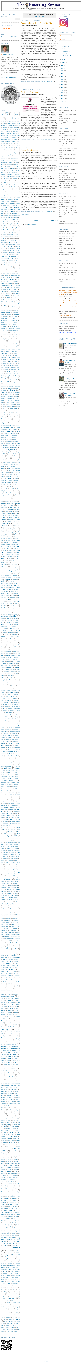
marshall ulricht (9, 719)
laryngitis (3, 680)
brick (17, 234)
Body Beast (11, 223)
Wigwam (18, 1309)
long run (5, 704)
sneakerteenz (15, 1112)
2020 (62, 68)
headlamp (15, 579)
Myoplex (16, 784)
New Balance (11, 803)
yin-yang (6, 1327)
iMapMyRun (4, 626)
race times (13, 953)
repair (16, 986)
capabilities (3, 269)
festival (7, 472)
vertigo (8, 1275)
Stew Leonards (7, 1148)
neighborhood (5, 801)
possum (5, 908)
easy (12, 412)
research (3, 990)
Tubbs (4, 1259)
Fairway (3, 458)
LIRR (7, 696)
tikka (6, 1220)
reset (2, 992)
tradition (3, 1233)
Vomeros (3, 1289)
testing (6, 1208)
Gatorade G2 (4, 525)
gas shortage (15, 523)
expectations (13, 447)
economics (3, 414)
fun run (16, 511)
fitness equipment (13, 480)
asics (12, 168)
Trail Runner (12, 1237)
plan (14, 891)
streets (9, 1159)
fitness (16, 478)
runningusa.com (4, 1054)
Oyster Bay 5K (14, 858)
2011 (7, 115)
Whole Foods (4, 1309)
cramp (13, 349)
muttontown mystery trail (8, 780)
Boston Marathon (7, 230)
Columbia (15, 312)
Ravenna (9, 961)
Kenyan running (10, 665)
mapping (16, 712)
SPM (11, 1132)
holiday (3, 606)
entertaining (3, 437)
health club (12, 581)
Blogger (7, 219)
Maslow (5, 721)
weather (10, 1298)
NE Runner (15, 797)
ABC (8, 123)
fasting (2, 466)
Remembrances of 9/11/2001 (9, 37)
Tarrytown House (7, 1194)
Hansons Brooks (7, 573)
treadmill (16, 1247)
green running (10, 552)
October (16, 840)
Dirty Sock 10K (12, 380)
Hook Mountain (16, 610)
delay (2, 367)
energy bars (6, 433)
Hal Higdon (4, 564)
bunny (12, 254)
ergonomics (15, 441)
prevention (15, 922)
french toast (10, 503)
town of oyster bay (14, 1229)
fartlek (8, 462)
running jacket (8, 1040)
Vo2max (3, 1287)
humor (2, 618)
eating (16, 412)
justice (8, 661)
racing (14, 955)
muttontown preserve (5, 782)
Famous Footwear (12, 460)
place (9, 891)
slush (10, 1109)
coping (8, 338)
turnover (8, 1261)
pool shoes (17, 903)
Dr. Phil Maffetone (9, 402)
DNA (11, 394)
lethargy (13, 686)
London (2, 700)
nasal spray (15, 786)
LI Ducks (11, 688)
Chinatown (9, 287)
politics (2, 903)
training (5, 1245)
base (11, 197)
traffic (7, 1233)
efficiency (3, 417)
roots (17, 1010)
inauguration (3, 630)
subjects (9, 1167)
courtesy (16, 345)
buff (4, 254)
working (10, 1319)
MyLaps (9, 784)
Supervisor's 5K (13, 1179)
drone (18, 404)
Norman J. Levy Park (15, 823)
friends (10, 505)
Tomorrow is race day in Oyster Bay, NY (36, 23)
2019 (62, 71)
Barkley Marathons (13, 195)
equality (2, 441)
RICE (11, 1004)
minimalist (3, 753)
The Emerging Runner (9, 54)
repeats (2, 988)
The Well (16, 1216)
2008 (62, 101)
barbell (16, 191)
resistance (8, 992)
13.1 (13, 113)
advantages (6, 137)
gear (15, 525)
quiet (17, 947)
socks (9, 1120)
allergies (12, 145)
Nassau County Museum (6, 788)
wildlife (4, 1311)
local (9, 698)
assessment (17, 174)
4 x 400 (7, 119)
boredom (3, 228)
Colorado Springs (5, 312)
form (9, 499)
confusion (17, 328)
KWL (2, 675)
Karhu (4, 663)
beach (12, 201)
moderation (5, 762)
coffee (18, 304)
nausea (18, 790)
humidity (13, 616)
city (10, 293)
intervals (14, 642)
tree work (15, 1250)
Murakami (11, 776)
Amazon (3, 152)
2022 (62, 49)
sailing (16, 1058)
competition (4, 322)
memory (7, 739)
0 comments (49, 81)
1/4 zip (2, 113)
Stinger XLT (4, 1153)
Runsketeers (13, 1054)
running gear (4, 1036)
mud (17, 774)
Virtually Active (10, 1281)
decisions (11, 365)
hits (15, 601)
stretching (16, 1161)
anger (2, 156)
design (8, 371)
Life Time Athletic (12, 692)
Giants (16, 530)
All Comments (64, 39)
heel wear (12, 587)
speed (5, 1126)
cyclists (4, 359)
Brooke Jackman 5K (30, 83)
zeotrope (14, 1329)
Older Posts (54, 220)
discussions (17, 386)
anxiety (11, 162)
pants (6, 864)
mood (16, 764)
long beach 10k (8, 702)
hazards (9, 577)
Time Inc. (17, 1220)
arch (2, 166)
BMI (17, 221)
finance (2, 476)
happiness (15, 573)
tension (4, 1206)
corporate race (13, 341)
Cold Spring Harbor (13, 306)
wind (8, 1313)
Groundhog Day (10, 556)
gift (2, 532)
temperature (13, 1202)
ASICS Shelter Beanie (13, 172)
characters (9, 283)
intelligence (10, 638)
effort (10, 417)
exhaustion (5, 447)
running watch (7, 1052)
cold (4, 306)
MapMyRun (9, 712)
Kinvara (9, 667)
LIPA (2, 696)
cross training (5, 353)
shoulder (16, 1091)
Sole (8, 1122)
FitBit (10, 478)
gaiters (2, 515)
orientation (17, 850)
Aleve (6, 145)
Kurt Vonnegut (10, 673)
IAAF (16, 620)
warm (17, 1291)
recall (18, 965)
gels (11, 528)
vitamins (12, 1285)
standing (5, 1142)
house (9, 614)
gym (9, 562)
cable (17, 258)
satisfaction (9, 1062)
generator (3, 530)
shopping (10, 1091)
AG (19, 141)
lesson (2, 686)
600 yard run (10, 121)
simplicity (3, 1097)
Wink (2, 1315)
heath (2, 587)
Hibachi (8, 593)
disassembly (7, 384)
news (16, 813)
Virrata (2, 1279)
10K (7, 113)
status (4, 1146)
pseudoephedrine (15, 934)
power (18, 914)
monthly (10, 764)
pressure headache (5, 922)
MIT (2, 756)
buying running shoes (5, 258)
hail (17, 562)
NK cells (18, 819)
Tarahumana (4, 1192)
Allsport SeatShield (9, 147)
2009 (62, 98)
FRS (4, 509)
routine (16, 1012)
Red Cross (8, 973)
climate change (16, 297)
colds (16, 308)
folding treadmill (8, 493)
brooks (10, 242)
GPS (18, 546)
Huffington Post (4, 616)
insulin (4, 638)
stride (2, 1163)
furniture (3, 513)
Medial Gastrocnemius (15, 731)
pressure (16, 920)
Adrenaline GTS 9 (16, 135)
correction (3, 343)
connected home (14, 330)
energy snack (4, 435)
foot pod (17, 495)
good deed (3, 544)
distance (12, 390)
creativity (7, 351)
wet (11, 1307)
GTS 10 (16, 558)
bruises (18, 252)
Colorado (16, 310)
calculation (3, 262)
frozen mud (17, 507)
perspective (3, 885)
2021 (2, 117)
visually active (4, 1285)
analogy (9, 154)
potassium (6, 912)
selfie (18, 1079)
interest (4, 641)
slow (17, 1107)
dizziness (17, 392)
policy (16, 901)
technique (14, 1198)
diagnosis (16, 373)
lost (2, 706)
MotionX (17, 766)
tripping (8, 1255)
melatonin (10, 737)
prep (2, 920)
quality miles (10, 947)
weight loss (6, 1304)
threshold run (15, 1218)
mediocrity (3, 735)
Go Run (16, 538)
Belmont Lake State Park (7, 203)
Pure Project (17, 942)
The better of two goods (30, 92)
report (16, 988)
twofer (2, 1263)
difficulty (3, 378)
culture (10, 355)
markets (2, 719)
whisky (16, 1307)
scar (17, 1064)
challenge (5, 281)
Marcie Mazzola (5, 717)
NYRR (15, 836)
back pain (15, 184)
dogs (16, 396)
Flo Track (14, 484)
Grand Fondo (17, 548)
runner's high (14, 1018)
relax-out (18, 979)
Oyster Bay (5, 858)
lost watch (7, 706)
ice (2, 622)
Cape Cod (10, 269)
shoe (17, 1087)
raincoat (11, 959)
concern (14, 324)
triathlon (18, 1252)
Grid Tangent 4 (16, 554)
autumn (18, 180)
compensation (4, 320)
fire (14, 476)
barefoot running (5, 193)
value (12, 1271)
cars (2, 275)
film (17, 474)
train (19, 1243)
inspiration (3, 636)
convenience (5, 336)
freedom (7, 501)
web (12, 1300)
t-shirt (13, 1188)
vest (13, 1275)
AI (7, 143)
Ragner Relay (4, 957)
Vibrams (18, 1275)
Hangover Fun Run (14, 571)
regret (11, 977)
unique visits (15, 1267)
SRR (19, 1138)
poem (2, 901)
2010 (2, 115)
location (15, 698)
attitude (15, 178)
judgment (3, 659)
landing (11, 677)
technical (7, 1198)
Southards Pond (16, 1124)
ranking (2, 961)
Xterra (7, 1325)
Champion (15, 281)
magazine (5, 710)
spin (17, 1128)
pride (2, 924)
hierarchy (16, 593)
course (2, 345)
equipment (8, 441)
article (9, 166)
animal (9, 156)
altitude (11, 149)
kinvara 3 (17, 667)
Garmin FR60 (5, 523)
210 (6, 117)
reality (8, 965)
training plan (16, 1245)
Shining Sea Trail (10, 1087)
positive (18, 905)
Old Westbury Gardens (12, 844)
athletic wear (11, 176)
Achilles (12, 129)
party (6, 869)
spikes (13, 1128)
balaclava (16, 189)
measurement (4, 731)
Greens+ (8, 554)
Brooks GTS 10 (8, 246)
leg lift (4, 684)
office (2, 842)
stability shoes (11, 1140)
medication (6, 733)
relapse (12, 979)
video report (15, 1277)
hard (2, 575)
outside (18, 854)
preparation (8, 920)
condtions (3, 328)
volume (9, 1287)
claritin (18, 295)
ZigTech (7, 1331)
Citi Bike (5, 293)
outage (18, 852)
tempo (2, 1204)
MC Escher (15, 729)
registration (5, 977)
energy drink (14, 433)
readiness (8, 963)
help (10, 589)
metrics (3, 743)
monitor (16, 762)
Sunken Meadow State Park (13, 1173)
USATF (18, 1269)
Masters (10, 727)
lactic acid (3, 677)
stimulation (14, 1151)
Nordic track (5, 823)
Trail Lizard (15, 1235)
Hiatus (2, 593)
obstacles (10, 838)
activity (8, 131)
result (4, 1000)
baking (2, 189)
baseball (10, 199)
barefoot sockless (16, 193)
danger (4, 361)
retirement (16, 1000)
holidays (14, 606)
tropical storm (12, 1257)
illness (2, 624)
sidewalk (10, 1093)
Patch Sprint (12, 869)
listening (3, 698)
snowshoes (3, 1116)
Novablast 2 (3, 827)
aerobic (2, 141)
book (16, 225)
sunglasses (3, 1173)
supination (3, 1181)
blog (2, 219)
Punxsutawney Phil (7, 940)
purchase (3, 942)
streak (13, 1157)
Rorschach (3, 1012)
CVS (13, 357)
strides (4, 1165)
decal (18, 363)
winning (7, 1315)
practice (16, 916)
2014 (62, 84)
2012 (12, 115)
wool (19, 1317)
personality (15, 883)
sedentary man (10, 1075)
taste (2, 1196)
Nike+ (12, 817)
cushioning (3, 357)
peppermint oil (16, 875)
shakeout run (6, 1083)
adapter (2, 133)
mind (4, 749)
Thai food (17, 1208)
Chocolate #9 (6, 289)
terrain (9, 1206)
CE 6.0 (8, 277)
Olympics (3, 846)
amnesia (8, 152)
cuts (9, 357)
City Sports (6, 295)
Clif (3, 297)
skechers (3, 1101)
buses (17, 254)
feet (13, 470)
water (8, 1294)
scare (2, 1066)
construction (3, 334)
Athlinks (18, 176)
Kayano (3, 665)
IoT (7, 647)
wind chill (15, 1313)
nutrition (18, 827)
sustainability (17, 1183)
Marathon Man (14, 714)
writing (18, 1321)
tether (12, 1208)
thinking (8, 1218)
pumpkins (17, 938)
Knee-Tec (13, 671)
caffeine (11, 260)
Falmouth (15, 458)
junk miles (15, 659)
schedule (13, 1068)
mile (17, 745)
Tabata (18, 1188)
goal (2, 540)
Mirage (10, 753)
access (18, 125)
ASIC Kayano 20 (5, 168)
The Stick (9, 1216)
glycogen (3, 538)
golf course (15, 542)
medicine (14, 733)
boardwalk (3, 223)
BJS (2, 215)
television (3, 1202)
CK (13, 295)
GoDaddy (6, 542)
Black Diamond (8, 215)
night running (10, 815)
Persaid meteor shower (12, 881)
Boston (18, 228)
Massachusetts (14, 721)
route (9, 1012)
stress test (8, 1161)
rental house (10, 986)
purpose (5, 945)
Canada (16, 267)
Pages (2, 862)
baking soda (9, 189)
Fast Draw (5, 464)
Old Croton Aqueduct (10, 842)
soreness (7, 1124)
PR (4, 916)
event (13, 443)
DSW (13, 406)
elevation (14, 421)
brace (8, 232)
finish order (8, 476)
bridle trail (16, 236)
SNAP (2, 1112)
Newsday (3, 815)
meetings (3, 737)
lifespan (2, 694)
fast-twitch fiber (14, 464)
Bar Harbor (9, 191)
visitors (8, 1283)
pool (11, 903)
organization (10, 850)
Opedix (3, 848)
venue (10, 1273)
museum (3, 778)
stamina (18, 1140)
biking (8, 213)
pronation (11, 932)
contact (10, 334)
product (12, 926)
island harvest (13, 649)
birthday (14, 213)
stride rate (17, 1163)
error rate (8, 443)
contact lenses (17, 334)
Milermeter (10, 747)
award (10, 182)
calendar (5, 265)
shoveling (3, 1093)
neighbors (17, 801)
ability (13, 123)
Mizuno (12, 758)
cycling (18, 357)
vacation (5, 1271)
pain (7, 862)
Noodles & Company (15, 821)
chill (4, 287)
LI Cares (5, 688)
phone (9, 887)
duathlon (18, 406)
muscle (16, 776)
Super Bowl (3, 1177)
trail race (3, 1237)
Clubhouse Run (4, 301)
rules (8, 1016)
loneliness (8, 700)
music (9, 778)
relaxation (4, 981)
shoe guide (4, 1089)
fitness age (3, 480)
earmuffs (3, 410)
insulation (17, 636)
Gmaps (10, 538)
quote (2, 949)
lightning (16, 694)
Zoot (16, 1331)
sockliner (3, 1120)
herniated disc (4, 591)
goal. (13, 540)
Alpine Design (4, 149)
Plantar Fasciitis (14, 895)
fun (11, 511)
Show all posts (39, 16)
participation (15, 866)
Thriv (2, 1220)
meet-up (16, 735)
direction (17, 378)
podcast (16, 899)
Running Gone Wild (6, 1038)
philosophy (3, 887)
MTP (13, 774)
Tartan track (15, 1194)
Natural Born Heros (5, 790)
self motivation (12, 1077)
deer (17, 365)
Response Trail (5, 996)
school (2, 1070)
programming (4, 930)
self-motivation (10, 1079)
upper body (11, 1269)
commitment (17, 314)
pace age (11, 860)
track (8, 1231)
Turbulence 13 (10, 1259)
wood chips (8, 1317)
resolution (9, 994)
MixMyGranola (4, 758)
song (14, 1122)
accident (5, 127)
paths (18, 869)
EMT (8, 429)
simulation (9, 1097)
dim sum (11, 378)
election (15, 419)
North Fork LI (6, 825)
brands (18, 232)
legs (9, 684)
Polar (7, 901)
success (9, 1169)
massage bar (9, 725)
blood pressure (10, 221)
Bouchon (16, 230)
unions (7, 1267)
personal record (5, 883)
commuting (14, 316)
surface (4, 1183)
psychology (6, 936)
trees (2, 1252)
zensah (8, 1329)
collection (3, 310)
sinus (4, 1099)
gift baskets (7, 532)
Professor (6, 928)
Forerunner (3, 499)
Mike (13, 745)
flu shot (12, 488)
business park (13, 256)
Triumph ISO (16, 1255)
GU (2, 560)
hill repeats (12, 597)
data (16, 361)
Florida (10, 486)
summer (9, 1171)
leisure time (15, 684)
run (12, 1016)
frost (11, 507)
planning (9, 893)
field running (10, 474)
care (4, 273)
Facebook (15, 454)
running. (16, 1052)
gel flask (5, 528)
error (2, 443)
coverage (3, 347)
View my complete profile (8, 77)
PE (3, 875)
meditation (10, 735)
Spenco (2, 1128)
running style (4, 1048)
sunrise (4, 1175)
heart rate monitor (8, 585)
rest (12, 996)
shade (18, 1081)
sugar (2, 1171)
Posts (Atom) (32, 224)
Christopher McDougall (14, 291)
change (2, 283)
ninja (4, 819)
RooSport (10, 1010)
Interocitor (17, 641)
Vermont (3, 1275)
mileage (3, 747)
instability (11, 636)
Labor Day (10, 675)
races (8, 955)
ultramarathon (11, 1265)
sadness (3, 1058)
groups (10, 558)
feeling (4, 470)
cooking (13, 336)
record (16, 967)
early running (13, 408)
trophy (5, 1257)
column (2, 314)
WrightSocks (12, 1321)
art (5, 166)
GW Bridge (3, 562)
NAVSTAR (12, 793)
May (63, 59)
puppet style (15, 940)
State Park (7, 1144)
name (8, 786)
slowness (3, 1109)
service (13, 1081)
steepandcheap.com (11, 1146)
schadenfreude (4, 1068)
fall (8, 458)
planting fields (13, 897)
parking (8, 866)
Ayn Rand (16, 182)
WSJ (4, 1323)
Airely (12, 143)
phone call (15, 887)
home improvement (14, 608)
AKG (17, 143)
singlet (18, 1097)
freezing (3, 503)
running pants (11, 1042)
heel (6, 587)
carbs (18, 271)
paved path (14, 873)
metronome (11, 743)
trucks (18, 1257)
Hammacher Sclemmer (6, 569)
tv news (15, 1261)
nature (13, 790)
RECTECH (13, 971)
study (2, 1167)
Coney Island (11, 328)
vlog (17, 1285)
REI (7, 979)
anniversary (4, 158)
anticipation (14, 160)
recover (2, 969)
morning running (6, 766)
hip (13, 599)
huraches (8, 618)
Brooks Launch (11, 248)
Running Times (16, 1050)
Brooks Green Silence (14, 244)
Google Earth (15, 544)
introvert (3, 645)
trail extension (6, 1235)
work (4, 1319)
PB (19, 873)
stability (4, 1140)
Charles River (4, 285)
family (3, 460)
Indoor (4, 632)
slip (2, 1107)
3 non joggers (11, 117)
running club (10, 1031)
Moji (11, 762)
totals (18, 1227)
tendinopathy (10, 1204)
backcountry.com (4, 186)
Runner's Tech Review (7, 1021)
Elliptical (4, 423)
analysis (16, 154)
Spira (6, 1130)
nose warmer (15, 825)
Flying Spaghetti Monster (7, 490)
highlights (3, 595)
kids (17, 665)
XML (2, 1325)
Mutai (16, 778)
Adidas (15, 133)
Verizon (16, 1273)
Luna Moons (9, 708)
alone (17, 147)
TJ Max (18, 1224)
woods (14, 1317)
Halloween (3, 566)
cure (16, 355)
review (18, 1002)
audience (12, 180)
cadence (3, 260)
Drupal (8, 406)
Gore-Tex (3, 546)
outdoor (5, 854)
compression (4, 324)
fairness (16, 456)
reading (16, 963)
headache (7, 579)
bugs (8, 254)
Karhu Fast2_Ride (13, 663)
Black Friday (17, 215)
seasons (16, 1072)
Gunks (12, 560)
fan (19, 460)
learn (19, 682)
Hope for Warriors (7, 612)
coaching (17, 301)
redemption (3, 975)
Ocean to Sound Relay (6, 840)
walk (19, 1289)
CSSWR (3, 355)
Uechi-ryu (9, 1263)
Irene (7, 649)
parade (11, 864)
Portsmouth (11, 905)
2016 (62, 79)
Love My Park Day (15, 706)
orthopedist (5, 852)
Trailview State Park (9, 1243)
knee (18, 669)
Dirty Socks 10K (5, 382)
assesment (10, 174)
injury (18, 632)
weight (8, 1302)
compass (14, 318)
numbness (11, 827)
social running (13, 1118)
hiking (13, 595)
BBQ (8, 201)
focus (16, 490)
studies (16, 1165)
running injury (16, 1038)
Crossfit (15, 353)
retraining (3, 1002)
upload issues (4, 1269)
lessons (7, 686)
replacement (10, 988)
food (16, 493)
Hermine (16, 589)
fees (9, 470)
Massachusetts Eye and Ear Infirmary (9, 723)
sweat (4, 1186)
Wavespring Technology (14, 1296)
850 (15, 121)
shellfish (7, 1085)
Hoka (16, 604)
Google (9, 544)
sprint (14, 1138)
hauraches (3, 577)
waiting (13, 1289)
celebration (15, 277)
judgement (16, 657)
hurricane (15, 618)
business (3, 256)
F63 (4, 454)
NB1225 (4, 797)
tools (10, 1227)
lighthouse (9, 694)
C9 (13, 258)
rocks (17, 1008)
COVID (9, 347)
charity (16, 283)
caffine (16, 260)
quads (16, 945)
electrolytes (4, 421)
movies (18, 770)
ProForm (15, 928)
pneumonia (3, 899)
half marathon (13, 564)
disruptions (3, 390)
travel (6, 1248)
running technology (15, 1048)
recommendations (7, 967)
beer (17, 201)
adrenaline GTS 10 (5, 135)
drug (4, 406)
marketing (16, 717)
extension (14, 452)
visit (4, 1283)
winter (12, 1315)
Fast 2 (18, 462)
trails (18, 1241)
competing (14, 320)
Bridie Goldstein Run (6, 236)
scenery (9, 1066)
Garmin (3, 517)
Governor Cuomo (11, 546)
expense (2, 449)
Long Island (17, 702)
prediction (8, 918)
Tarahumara (12, 1192)
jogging (9, 657)
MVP (13, 782)
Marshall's (17, 719)
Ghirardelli (10, 530)
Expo (8, 452)
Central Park (10, 279)
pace (2, 860)
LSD (3, 708)
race (7, 949)
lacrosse (16, 675)
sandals (2, 1060)
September (65, 51)
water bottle (15, 1294)
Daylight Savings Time (6, 363)
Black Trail (5, 217)
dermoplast (13, 369)
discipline (15, 384)
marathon (3, 714)
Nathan (16, 788)
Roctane (3, 1010)
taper (15, 1190)
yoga (17, 1327)
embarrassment (15, 423)
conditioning (4, 326)
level (19, 686)
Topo (14, 1227)
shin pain (13, 1085)
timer (2, 1224)
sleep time (8, 1105)
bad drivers (14, 186)
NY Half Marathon (12, 829)
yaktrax (13, 1325)
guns (17, 560)
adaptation (15, 131)
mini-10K (18, 749)
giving (4, 534)
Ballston (3, 191)
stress (2, 1161)
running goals (15, 1036)
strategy (7, 1157)
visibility (18, 1281)
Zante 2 (3, 1329)
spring (9, 1138)
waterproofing (4, 1296)
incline (10, 630)
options (3, 850)
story (8, 1155)
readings (3, 965)
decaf (14, 363)
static (18, 1144)
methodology (15, 741)
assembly (3, 174)
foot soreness (7, 497)
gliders (16, 534)
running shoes (11, 1044)
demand (7, 367)
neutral (4, 803)
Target (18, 1192)
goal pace (8, 540)
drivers (13, 404)
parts (2, 869)
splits (5, 1132)
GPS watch (7, 548)
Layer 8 (2, 682)
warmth (3, 1294)
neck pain (3, 799)
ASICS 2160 (10, 170)
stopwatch (12, 1153)
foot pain (10, 495)
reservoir (16, 990)
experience (11, 450)
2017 (62, 76)
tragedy (14, 1233)
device (2, 373)
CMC (11, 301)
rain (4, 959)
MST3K (3, 774)
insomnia (14, 634)
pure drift (9, 942)
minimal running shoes (10, 751)
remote (4, 986)
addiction (9, 133)
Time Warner (15, 1222)
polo (7, 903)
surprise (10, 1183)
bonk (12, 225)
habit (13, 562)
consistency (14, 332)
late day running (11, 680)
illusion (9, 624)
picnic (2, 889)
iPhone (16, 647)
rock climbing (10, 1008)
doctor (16, 394)
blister (10, 217)
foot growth (3, 495)
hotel (4, 614)
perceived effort (7, 877)
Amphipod (15, 152)
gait (17, 513)
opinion (16, 848)
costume (10, 343)
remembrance (16, 984)
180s (17, 113)
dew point (8, 373)
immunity (14, 626)
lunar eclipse (17, 708)
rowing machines (13, 1014)
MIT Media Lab (12, 756)
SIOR (10, 1099)
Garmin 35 (3, 519)
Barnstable (3, 197)
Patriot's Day (12, 871)
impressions (4, 628)
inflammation (11, 632)
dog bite (3, 396)
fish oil (18, 476)
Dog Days (10, 396)
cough (16, 343)
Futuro (8, 513)
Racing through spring (29, 150)
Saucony (17, 1062)
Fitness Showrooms (6, 482)
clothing (15, 299)
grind (4, 556)
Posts (62, 35)
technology (4, 1200)
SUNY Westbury (13, 1175)
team (6, 1196)
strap (12, 1155)
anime (16, 156)
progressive (4, 932)
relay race (11, 981)
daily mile (11, 359)
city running (16, 293)
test (2, 1208)
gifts (13, 532)
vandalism (17, 1271)
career (8, 273)
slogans (12, 1107)
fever (12, 472)
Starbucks (12, 1142)
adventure (14, 137)
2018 (62, 73)
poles (12, 901)
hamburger (14, 566)
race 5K (14, 949)
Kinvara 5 (6, 669)
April (64, 62)
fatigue (3, 468)
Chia (11, 285)
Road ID (3, 1008)
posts (18, 910)
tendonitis (17, 1204)
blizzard (16, 217)
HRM (15, 614)
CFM (18, 279)
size (17, 1099)
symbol (2, 1188)
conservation (3, 332)
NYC (18, 832)
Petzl (16, 885)
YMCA (12, 1327)
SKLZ (8, 1101)
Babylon (3, 184)
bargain (4, 195)
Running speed (14, 1046)
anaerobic (3, 154)
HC (14, 577)
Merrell (8, 741)
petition (11, 885)
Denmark (13, 367)
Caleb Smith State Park (14, 262)
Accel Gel (12, 125)
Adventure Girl (5, 139)
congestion (5, 330)
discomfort (3, 386)
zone (12, 1331)
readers (2, 963)
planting (3, 897)
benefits (18, 203)
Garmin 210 (13, 517)
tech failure (12, 1196)
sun (16, 1171)
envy (10, 439)
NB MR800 (9, 795)
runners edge (9, 1023)
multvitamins (4, 776)
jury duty (3, 661)
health (3, 581)
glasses (10, 534)
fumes (6, 511)
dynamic (5, 408)
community (5, 316)
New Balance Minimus (7, 807)
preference (15, 918)
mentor (2, 741)
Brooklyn (3, 240)
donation (3, 398)
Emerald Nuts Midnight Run (7, 425)
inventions (10, 645)
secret (2, 1075)
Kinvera (13, 669)
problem (14, 924)
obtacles (16, 838)
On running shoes (13, 846)
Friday (4, 505)
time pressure (6, 1222)
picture (9, 889)
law (17, 680)
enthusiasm (14, 437)
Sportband (10, 1134)
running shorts (4, 1046)
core (14, 338)
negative (15, 799)
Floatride (4, 486)
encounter (15, 429)
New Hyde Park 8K (41, 213)
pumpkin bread (9, 938)
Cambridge (10, 267)
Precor (2, 918)
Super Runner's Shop (13, 1177)
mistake (16, 753)
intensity (18, 638)
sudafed (16, 1169)
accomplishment (14, 127)
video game (6, 1277)
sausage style (7, 1064)
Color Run (9, 310)
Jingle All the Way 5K (11, 655)
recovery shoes (4, 971)
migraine (8, 745)
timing (7, 1224)
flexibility (3, 484)
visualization (15, 1283)
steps (18, 1146)
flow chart (16, 486)
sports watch (13, 1136)
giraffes (18, 532)
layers (8, 682)
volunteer (15, 1287)
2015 (62, 82)
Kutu (16, 673)
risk (8, 1006)
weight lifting (16, 1302)
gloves (10, 536)
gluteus (16, 536)
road (17, 1006)
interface (11, 641)
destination (15, 371)
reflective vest (17, 975)
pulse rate (13, 936)
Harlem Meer (8, 575)
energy (18, 431)
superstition (3, 1179)
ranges (16, 959)
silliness (16, 1095)
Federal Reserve (16, 468)
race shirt (6, 953)
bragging (13, 232)
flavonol (16, 482)
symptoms (8, 1188)
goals (18, 540)
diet (16, 375)
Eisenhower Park (5, 419)
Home (36, 220)
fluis (17, 488)
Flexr (8, 484)
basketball (16, 199)
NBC (10, 797)
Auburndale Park (4, 180)
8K (19, 121)
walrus (11, 1291)
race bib (3, 951)
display (16, 388)
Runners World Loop (8, 1027)
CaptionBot (12, 271)
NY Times (11, 832)
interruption (5, 642)
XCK (17, 1323)
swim (16, 1186)
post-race (3, 910)
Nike (6, 817)
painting (13, 862)
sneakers (8, 1112)
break (4, 234)
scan (13, 1064)
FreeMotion (15, 501)
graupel (4, 550)
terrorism (15, 1206)
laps (17, 677)
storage (18, 1153)
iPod (2, 649)
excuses (12, 445)
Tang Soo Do (6, 1190)
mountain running (10, 770)
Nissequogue (10, 819)
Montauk (3, 764)
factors (2, 456)
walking (5, 1291)
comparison (4, 318)
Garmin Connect (11, 521)
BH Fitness (10, 211)
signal (2, 1095)
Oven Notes (5, 856)
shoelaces (3, 1091)
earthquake (10, 410)
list (17, 696)
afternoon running (10, 141)
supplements (11, 1181)
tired (12, 1224)
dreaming (18, 402)
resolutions (15, 994)
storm (3, 1155)
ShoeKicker (14, 1089)
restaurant (17, 998)
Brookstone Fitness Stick (8, 252)
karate (18, 661)
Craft (9, 349)
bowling (3, 232)
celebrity (3, 279)
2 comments (48, 139)
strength (16, 1159)
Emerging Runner (8, 427)
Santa (13, 1060)
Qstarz (10, 945)
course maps (9, 345)
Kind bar (3, 667)
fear (9, 468)
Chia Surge (17, 285)
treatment (9, 1250)
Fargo (4, 462)
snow (2, 1114)
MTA (8, 774)
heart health (9, 583)
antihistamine (4, 162)
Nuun (4, 829)
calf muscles (13, 265)
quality (2, 947)
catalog (6, 275)
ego (17, 417)
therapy (2, 1218)
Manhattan (12, 710)
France (14, 499)
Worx (5, 1321)
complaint (14, 322)
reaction (16, 961)
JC (14, 653)
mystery (2, 786)
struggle (10, 1165)
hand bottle (3, 571)
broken (2, 238)
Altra (17, 149)
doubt (17, 398)
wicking (11, 1309)
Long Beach (16, 700)
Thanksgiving (8, 1210)
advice (15, 139)
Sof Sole (16, 1120)
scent (16, 1066)
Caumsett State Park (15, 275)
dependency (5, 369)
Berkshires (5, 205)
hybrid (2, 620)
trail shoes (13, 1241)
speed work (15, 1126)
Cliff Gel (9, 297)
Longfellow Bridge (13, 704)
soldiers (2, 1122)
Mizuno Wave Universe (14, 760)
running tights (6, 1050)
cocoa (4, 304)
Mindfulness (10, 749)
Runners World (12, 1025)
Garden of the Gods (12, 515)
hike (8, 595)
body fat (18, 223)
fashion (13, 462)
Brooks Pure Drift (15, 250)
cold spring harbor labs (6, 308)
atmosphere (6, 178)
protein (7, 934)
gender (16, 528)
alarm (2, 145)
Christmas (3, 291)
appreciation (9, 164)
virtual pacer (11, 1279)
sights (16, 1093)
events (18, 443)
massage (3, 725)
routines (3, 1014)
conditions (14, 326)
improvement (13, 628)
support (18, 1181)
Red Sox (16, 973)
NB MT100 (17, 795)
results (9, 1000)
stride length (9, 1163)
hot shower (17, 612)
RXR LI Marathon (6, 1056)
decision (5, 365)
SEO (8, 1081)
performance (7, 879)
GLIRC (3, 536)
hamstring (16, 569)
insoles (6, 634)
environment (3, 439)
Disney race (10, 388)
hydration (9, 620)
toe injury (5, 1227)
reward (5, 1004)
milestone (17, 747)
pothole (12, 912)
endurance (10, 431)
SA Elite (15, 1056)
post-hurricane (13, 908)
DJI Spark (5, 394)
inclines (18, 630)
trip (3, 1255)
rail (10, 957)
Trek (7, 1252)
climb (4, 299)
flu (7, 488)
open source (9, 848)
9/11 (4, 123)
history (9, 601)
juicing (9, 659)
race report (17, 951)
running (4, 1029)
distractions (4, 392)
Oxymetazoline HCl (15, 856)
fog (2, 493)
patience (4, 871)
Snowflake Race (12, 1114)
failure (9, 456)
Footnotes (16, 497)
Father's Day (14, 466)
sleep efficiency (12, 1103)
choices (15, 289)
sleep (13, 1101)
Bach (9, 184)
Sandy (8, 1060)
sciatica (13, 1070)
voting (8, 1289)
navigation (5, 793)
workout (17, 1319)
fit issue (4, 478)
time (11, 1220)
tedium (14, 1200)
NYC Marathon (8, 834)
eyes (19, 452)
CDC (4, 277)
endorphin (3, 431)
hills (7, 599)
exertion (18, 445)
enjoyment (14, 435)
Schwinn (8, 1070)
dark (10, 361)
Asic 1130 (16, 166)
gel (19, 525)
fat (7, 466)
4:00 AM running (15, 119)
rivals (13, 1006)
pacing (16, 860)
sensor (4, 1081)
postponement (11, 910)
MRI (9, 772)
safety (9, 1058)
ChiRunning (17, 287)
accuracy (3, 129)
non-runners (5, 821)
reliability (18, 981)
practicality (10, 916)
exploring (3, 452)
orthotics (12, 852)
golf (11, 542)
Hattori (15, 575)
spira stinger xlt (16, 1130)
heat (15, 585)
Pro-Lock (8, 924)
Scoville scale (9, 1072)
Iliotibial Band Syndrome (12, 622)
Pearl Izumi (8, 875)
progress (13, 930)
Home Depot (4, 608)
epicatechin (15, 439)
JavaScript (8, 653)
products (18, 926)
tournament (5, 1229)
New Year (9, 813)
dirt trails (5, 380)
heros (12, 591)
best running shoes (14, 205)
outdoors (12, 854)
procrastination (4, 926)
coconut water (11, 304)
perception (17, 877)
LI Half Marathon (11, 690)
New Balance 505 (14, 805)
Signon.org (8, 1095)
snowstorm (11, 1116)
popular (4, 905)
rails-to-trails (16, 957)
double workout (10, 398)
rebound (13, 965)
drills (8, 404)
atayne (4, 176)
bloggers (13, 219)
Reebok (10, 975)
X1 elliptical (10, 1323)
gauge (10, 525)
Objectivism (3, 838)
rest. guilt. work (9, 998)
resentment (9, 990)
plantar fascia (4, 895)
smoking (16, 1109)
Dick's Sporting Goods (7, 375)
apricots (16, 164)
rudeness (3, 1016)
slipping (7, 1107)
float (19, 484)
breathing (10, 234)
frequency (17, 503)
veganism (5, 1273)
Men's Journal (15, 739)
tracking (15, 1231)
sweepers (11, 1186)
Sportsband (3, 1138)
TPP (2, 1231)
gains (12, 513)
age (4, 143)
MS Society (15, 772)
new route (8, 811)
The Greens (10, 1214)
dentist (18, 367)
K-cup (13, 661)
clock (9, 299)
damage (18, 359)
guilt (7, 560)
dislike (4, 388)
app (17, 162)
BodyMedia (5, 225)
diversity (11, 392)
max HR (8, 729)
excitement (5, 445)
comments (9, 314)
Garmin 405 (11, 519)
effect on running (13, 414)
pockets (11, 899)
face (9, 454)
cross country (15, 351)
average (4, 182)
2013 (16, 115)
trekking (12, 1252)
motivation (7, 768)
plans (16, 893)
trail (19, 1233)
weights (13, 1304)
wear (4, 1298)
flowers (2, 488)
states (14, 1144)
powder (12, 914)
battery (2, 201)
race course (9, 951)
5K (3, 121)
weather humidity (5, 1300)
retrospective (11, 1002)
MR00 (4, 772)
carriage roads (15, 273)
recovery (12, 969)
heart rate (17, 583)
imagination (15, 624)
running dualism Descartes (12, 1033)
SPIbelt (8, 1128)
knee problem (7, 671)
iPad (11, 647)
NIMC (18, 817)
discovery (11, 386)
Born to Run (11, 228)
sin (14, 1097)
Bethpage (4, 207)
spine (2, 1130)
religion (9, 984)
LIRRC (12, 696)
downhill (3, 400)
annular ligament (14, 158)
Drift (4, 404)
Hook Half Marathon (5, 610)
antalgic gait (4, 160)
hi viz (16, 591)
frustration (10, 509)
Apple (2, 164)
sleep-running (15, 1105)
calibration (3, 267)
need (9, 799)
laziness (13, 682)
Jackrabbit (8, 651)
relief (4, 984)
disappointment (15, 382)
